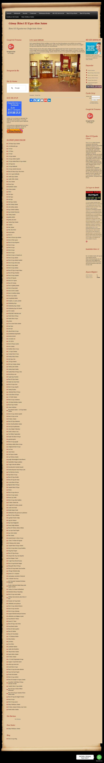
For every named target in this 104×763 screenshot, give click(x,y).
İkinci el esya (89, 142)
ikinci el (10, 235)
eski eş (12, 118)
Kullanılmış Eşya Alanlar (14, 306)
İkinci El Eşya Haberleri (14, 421)
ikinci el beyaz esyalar (13, 344)
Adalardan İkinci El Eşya (14, 392)
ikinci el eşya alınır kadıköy (14, 500)
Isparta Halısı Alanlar (13, 654)
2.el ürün (95, 214)
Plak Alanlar (11, 535)
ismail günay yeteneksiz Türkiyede (16, 576)
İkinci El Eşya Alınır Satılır (94, 72)
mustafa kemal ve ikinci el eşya (15, 538)
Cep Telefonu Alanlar (13, 457)
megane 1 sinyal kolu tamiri (15, 661)
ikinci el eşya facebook (93, 75)
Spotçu (10, 490)
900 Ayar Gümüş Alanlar (14, 364)
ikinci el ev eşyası (12, 280)
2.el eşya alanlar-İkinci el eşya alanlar (17, 161)
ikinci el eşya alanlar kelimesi (15, 606)
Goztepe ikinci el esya (13, 354)
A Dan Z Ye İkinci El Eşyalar (15, 540)
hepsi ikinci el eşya (12, 474)
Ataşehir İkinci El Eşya (13, 487)
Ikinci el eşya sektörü (13, 677)
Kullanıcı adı (88, 96)
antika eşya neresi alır (13, 664)
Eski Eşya (10, 194)
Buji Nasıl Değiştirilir (13, 523)
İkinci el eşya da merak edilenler (16, 669)
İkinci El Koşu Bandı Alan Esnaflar (16, 568)
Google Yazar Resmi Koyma (15, 561)
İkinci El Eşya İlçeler (72, 13)
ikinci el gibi (95, 227)
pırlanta (10, 321)
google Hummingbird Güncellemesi (16, 459)
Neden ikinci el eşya (13, 318)
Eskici (9, 191)
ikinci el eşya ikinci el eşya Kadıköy (17, 548)
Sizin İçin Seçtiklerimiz (14, 426)
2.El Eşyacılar (11, 164)
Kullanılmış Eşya (12, 303)
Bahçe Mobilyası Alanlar (27, 17)
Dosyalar (25, 13)
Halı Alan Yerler (12, 229)
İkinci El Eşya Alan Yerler (14, 623)
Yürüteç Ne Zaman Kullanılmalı (16, 589)
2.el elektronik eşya (13, 146)
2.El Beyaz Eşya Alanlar (14, 143)
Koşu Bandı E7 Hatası (13, 618)
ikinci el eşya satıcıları (13, 608)
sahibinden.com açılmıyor (14, 603)
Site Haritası (18, 719)
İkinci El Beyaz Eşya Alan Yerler (16, 171)
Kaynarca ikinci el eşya (93, 77)
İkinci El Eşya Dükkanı (13, 515)
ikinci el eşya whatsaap (13, 611)
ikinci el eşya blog (12, 738)
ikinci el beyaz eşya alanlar (14, 237)
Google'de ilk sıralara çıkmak (15, 505)
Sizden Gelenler (91, 70)
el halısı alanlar (12, 189)
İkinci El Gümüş (12, 283)
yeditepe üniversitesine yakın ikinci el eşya (17, 597)
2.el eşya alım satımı (39, 44)
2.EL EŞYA (11, 341)
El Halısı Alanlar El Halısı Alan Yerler (17, 707)
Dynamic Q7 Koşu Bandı (14, 601)
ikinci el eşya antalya (13, 267)
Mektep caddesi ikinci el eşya (15, 444)
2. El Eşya (10, 151)
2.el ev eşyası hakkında (13, 174)
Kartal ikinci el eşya (13, 667)
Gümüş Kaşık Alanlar (13, 369)
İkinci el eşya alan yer (13, 492)
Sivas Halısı (11, 644)
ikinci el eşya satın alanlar (14, 594)
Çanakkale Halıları (12, 646)
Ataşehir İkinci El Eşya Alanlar (15, 545)
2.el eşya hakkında (12, 166)
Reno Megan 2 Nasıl (13, 558)
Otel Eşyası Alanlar (13, 454)
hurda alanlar (11, 232)
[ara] (17, 88)
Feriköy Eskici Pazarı (13, 356)
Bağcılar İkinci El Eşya (13, 484)
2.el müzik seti (11, 339)
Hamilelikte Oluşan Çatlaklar (15, 462)
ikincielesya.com (12, 374)
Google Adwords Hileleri (14, 464)
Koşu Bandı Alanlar (13, 626)
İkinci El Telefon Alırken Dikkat (16, 528)
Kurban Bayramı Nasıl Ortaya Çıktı (16, 469)
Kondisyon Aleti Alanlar (13, 17)
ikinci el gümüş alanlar (13, 285)
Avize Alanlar (11, 181)
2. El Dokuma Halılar (13, 636)
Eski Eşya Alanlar (12, 202)
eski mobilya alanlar (13, 207)
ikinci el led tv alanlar (13, 290)
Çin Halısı (10, 641)
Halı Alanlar (11, 227)
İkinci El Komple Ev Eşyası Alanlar (16, 679)
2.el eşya (22, 119)
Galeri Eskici (11, 452)
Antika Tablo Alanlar (13, 179)
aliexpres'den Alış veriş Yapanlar (16, 556)
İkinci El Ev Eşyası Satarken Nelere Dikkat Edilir (16, 693)
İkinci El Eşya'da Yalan (13, 479)
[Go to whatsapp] (99, 757)
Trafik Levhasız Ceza (13, 431)
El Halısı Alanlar (12, 419)
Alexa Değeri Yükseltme (14, 429)
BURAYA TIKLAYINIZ (91, 58)
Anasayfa (9, 13)
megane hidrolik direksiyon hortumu (17, 613)
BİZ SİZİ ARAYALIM (58, 13)
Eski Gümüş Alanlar (13, 204)
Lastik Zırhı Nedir (12, 507)
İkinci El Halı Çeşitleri (13, 629)
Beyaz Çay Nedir (12, 497)
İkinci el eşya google (13, 441)
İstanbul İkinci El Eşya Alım (15, 371)
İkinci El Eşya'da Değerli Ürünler (16, 697)
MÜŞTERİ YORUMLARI (14, 313)
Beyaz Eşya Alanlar (13, 404)
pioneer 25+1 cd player (13, 573)
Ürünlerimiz (33, 13)
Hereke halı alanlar (12, 674)
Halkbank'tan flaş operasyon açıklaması (17, 512)
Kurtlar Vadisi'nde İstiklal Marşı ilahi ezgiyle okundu (17, 586)
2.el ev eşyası (32, 43)
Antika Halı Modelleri (13, 649)
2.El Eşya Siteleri (12, 361)
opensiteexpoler (12, 439)
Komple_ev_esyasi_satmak (14, 300)
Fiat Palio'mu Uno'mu (13, 472)
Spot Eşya (10, 326)
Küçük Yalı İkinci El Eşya (14, 436)
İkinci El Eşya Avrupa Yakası (15, 270)
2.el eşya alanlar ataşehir (14, 159)
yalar (15, 118)
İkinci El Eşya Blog (85, 13)
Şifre (90, 98)
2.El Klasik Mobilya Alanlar (15, 402)
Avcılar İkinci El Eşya (13, 394)
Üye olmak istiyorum (94, 103)
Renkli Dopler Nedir (13, 510)
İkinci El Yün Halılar (13, 634)
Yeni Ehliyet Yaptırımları (14, 434)
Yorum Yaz (37, 95)
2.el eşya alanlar (12, 156)
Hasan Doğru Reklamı (13, 525)
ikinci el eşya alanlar (13, 257)
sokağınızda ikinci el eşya (14, 446)
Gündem (10, 224)
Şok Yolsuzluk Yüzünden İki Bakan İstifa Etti (16, 581)
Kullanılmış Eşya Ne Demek (15, 308)
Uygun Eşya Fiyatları (13, 377)
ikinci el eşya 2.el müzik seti (15, 255)
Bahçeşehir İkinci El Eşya (14, 566)
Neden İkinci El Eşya (13, 316)
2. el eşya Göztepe (12, 351)
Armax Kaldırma (12, 407)
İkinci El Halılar (12, 631)
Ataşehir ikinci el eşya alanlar (15, 686)
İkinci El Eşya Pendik (13, 477)
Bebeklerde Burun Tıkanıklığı (15, 592)
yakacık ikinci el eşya (13, 331)
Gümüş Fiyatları (12, 389)
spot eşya (10, 328)
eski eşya (10, 199)
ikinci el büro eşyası (13, 240)
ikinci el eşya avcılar (13, 416)
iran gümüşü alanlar (13, 298)
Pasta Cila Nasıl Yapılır (13, 672)
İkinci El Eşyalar (12, 278)
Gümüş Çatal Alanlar (13, 366)
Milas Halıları (11, 639)
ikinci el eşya (11, 245)
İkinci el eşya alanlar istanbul (15, 260)
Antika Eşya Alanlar (13, 176)
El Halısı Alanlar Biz (13, 502)
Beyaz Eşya (11, 184)
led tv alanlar (11, 311)
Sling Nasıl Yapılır (12, 550)
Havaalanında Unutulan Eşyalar (15, 467)
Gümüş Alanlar (12, 214)
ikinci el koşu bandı (13, 288)
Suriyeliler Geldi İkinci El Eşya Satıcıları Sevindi (15, 682)
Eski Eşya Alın (11, 359)
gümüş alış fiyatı (12, 219)
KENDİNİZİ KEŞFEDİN (14, 333)
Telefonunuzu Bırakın (44, 13)
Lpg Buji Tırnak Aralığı (14, 517)
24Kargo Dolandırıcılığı (14, 571)
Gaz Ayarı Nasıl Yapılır (13, 530)
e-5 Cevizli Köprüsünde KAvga (15, 659)
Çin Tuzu (10, 449)
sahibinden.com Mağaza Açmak (16, 616)
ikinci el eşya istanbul (13, 275)
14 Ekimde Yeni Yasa (13, 578)
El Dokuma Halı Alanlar (14, 543)
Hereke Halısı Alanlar (13, 709)
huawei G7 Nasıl (12, 621)
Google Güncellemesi (92, 80)
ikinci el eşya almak (13, 265)
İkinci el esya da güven (13, 242)
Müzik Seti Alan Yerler (13, 382)
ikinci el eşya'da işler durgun (15, 563)
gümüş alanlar (11, 217)
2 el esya (10, 148)
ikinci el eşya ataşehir (13, 387)
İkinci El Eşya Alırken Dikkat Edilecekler (15, 689)
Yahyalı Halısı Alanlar (13, 651)
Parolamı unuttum (94, 102)
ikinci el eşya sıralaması (14, 399)
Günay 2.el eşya (33, 49)
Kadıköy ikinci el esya (13, 349)
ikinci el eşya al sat (12, 384)
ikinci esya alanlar (12, 295)
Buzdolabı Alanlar (12, 186)
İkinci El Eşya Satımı (13, 379)
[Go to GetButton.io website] (99, 761)
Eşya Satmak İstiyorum (13, 212)
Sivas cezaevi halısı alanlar (14, 323)
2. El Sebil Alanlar (12, 397)
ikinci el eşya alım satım (14, 262)
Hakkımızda (17, 13)
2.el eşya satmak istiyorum (14, 169)
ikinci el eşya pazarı (13, 702)
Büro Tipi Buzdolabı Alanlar (15, 424)
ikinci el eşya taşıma (13, 495)
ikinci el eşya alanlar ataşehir (15, 414)
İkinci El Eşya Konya (13, 553)
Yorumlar (31, 95)
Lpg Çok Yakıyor (12, 520)
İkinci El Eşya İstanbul (13, 273)
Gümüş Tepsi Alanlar (13, 222)
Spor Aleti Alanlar (12, 533)
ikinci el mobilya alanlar (14, 293)
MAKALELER (12, 336)
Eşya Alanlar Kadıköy (13, 209)
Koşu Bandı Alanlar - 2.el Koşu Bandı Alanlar (17, 410)
